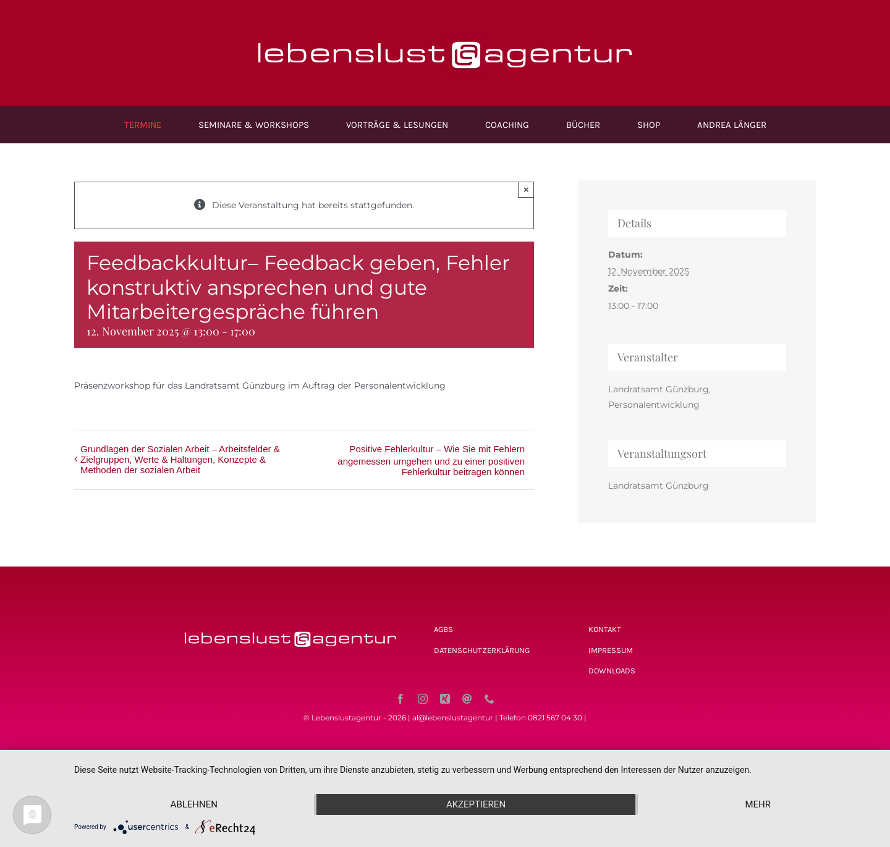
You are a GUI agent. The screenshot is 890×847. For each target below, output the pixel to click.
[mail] (467, 699)
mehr (758, 804)
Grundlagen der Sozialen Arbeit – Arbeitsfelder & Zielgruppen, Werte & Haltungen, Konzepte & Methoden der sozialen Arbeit (180, 459)
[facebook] (400, 699)
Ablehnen (194, 804)
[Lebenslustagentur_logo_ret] (445, 29)
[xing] (445, 699)
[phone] (489, 699)
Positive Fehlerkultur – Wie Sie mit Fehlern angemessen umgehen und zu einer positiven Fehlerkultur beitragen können (431, 460)
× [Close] (526, 189)
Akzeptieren (476, 804)
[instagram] (423, 699)
